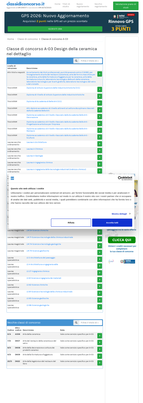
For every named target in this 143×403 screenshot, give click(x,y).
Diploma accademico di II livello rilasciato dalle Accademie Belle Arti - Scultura (57, 136)
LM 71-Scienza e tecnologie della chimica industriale (50, 237)
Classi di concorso (27, 39)
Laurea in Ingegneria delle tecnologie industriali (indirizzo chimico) (56, 169)
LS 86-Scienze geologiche (38, 305)
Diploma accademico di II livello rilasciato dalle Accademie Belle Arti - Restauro (57, 129)
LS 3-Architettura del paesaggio (41, 258)
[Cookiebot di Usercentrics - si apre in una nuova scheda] (120, 178)
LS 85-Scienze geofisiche (38, 298)
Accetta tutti (112, 222)
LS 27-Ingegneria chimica (38, 271)
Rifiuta (71, 222)
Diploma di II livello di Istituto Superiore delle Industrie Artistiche (55, 95)
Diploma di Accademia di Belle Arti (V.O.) (44, 101)
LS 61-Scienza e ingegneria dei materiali (44, 278)
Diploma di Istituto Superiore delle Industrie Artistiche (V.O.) (53, 88)
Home (57, 4)
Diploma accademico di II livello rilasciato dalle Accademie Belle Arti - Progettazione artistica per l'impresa (57, 123)
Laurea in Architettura (37, 142)
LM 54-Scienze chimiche (37, 230)
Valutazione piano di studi (125, 6)
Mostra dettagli (119, 213)
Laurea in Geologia (35, 156)
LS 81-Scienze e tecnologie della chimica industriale (49, 291)
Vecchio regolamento (101, 5)
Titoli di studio (66, 5)
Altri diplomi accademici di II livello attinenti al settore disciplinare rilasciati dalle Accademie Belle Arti (60, 109)
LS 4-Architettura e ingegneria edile (42, 264)
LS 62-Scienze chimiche (37, 285)
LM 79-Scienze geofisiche (38, 251)
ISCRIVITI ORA (55, 29)
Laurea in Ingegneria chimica (40, 162)
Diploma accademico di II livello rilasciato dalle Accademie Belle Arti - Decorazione (57, 116)
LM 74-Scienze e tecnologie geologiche (44, 244)
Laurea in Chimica (35, 149)
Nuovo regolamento (83, 5)
